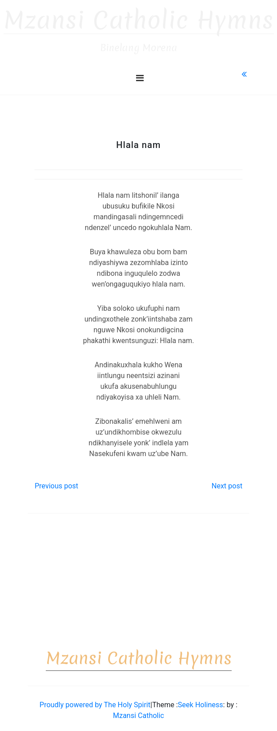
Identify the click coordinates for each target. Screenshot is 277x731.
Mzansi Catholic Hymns (139, 16)
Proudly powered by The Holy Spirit (95, 700)
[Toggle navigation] (139, 74)
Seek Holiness (200, 700)
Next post (226, 482)
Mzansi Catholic (138, 711)
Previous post (56, 482)
